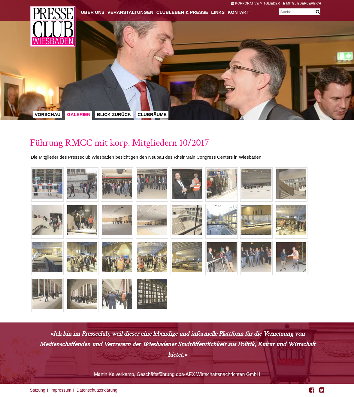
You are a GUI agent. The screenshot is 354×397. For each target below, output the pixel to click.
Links (218, 12)
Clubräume (152, 114)
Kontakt (238, 12)
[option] (177, 60)
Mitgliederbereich (302, 3)
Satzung (37, 390)
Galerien (78, 114)
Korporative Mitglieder (255, 3)
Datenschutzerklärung (97, 390)
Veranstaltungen (130, 12)
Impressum (60, 390)
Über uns (92, 12)
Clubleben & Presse (182, 12)
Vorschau (48, 114)
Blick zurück (114, 114)
